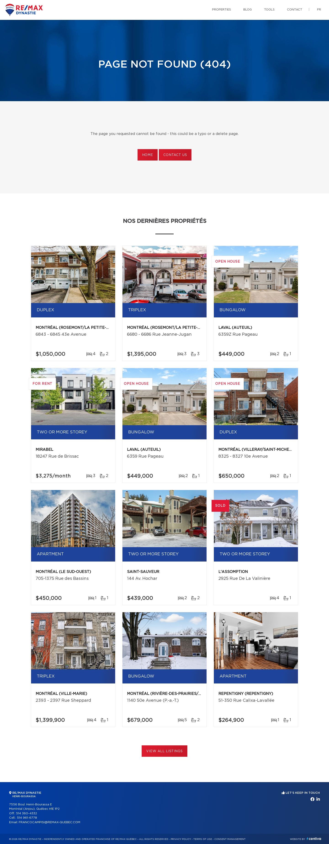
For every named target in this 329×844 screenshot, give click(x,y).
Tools (269, 9)
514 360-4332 (26, 813)
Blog (247, 9)
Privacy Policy (181, 839)
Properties (221, 9)
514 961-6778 (27, 817)
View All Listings (164, 751)
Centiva (314, 838)
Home (147, 155)
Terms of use (202, 839)
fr (319, 9)
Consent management (230, 839)
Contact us (175, 155)
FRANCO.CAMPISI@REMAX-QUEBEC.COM (49, 822)
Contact (294, 9)
